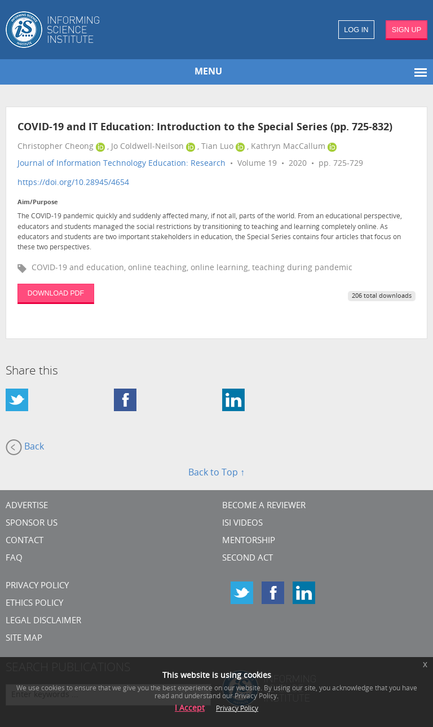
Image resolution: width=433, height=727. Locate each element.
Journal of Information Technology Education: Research (121, 164)
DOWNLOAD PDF (56, 293)
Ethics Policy (34, 604)
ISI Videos (242, 523)
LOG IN (356, 29)
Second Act (247, 558)
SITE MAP (24, 639)
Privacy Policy (37, 586)
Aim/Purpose (37, 203)
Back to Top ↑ (216, 473)
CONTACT (24, 541)
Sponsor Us (32, 523)
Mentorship (248, 541)
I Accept (190, 708)
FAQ (14, 558)
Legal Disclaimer (43, 621)
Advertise (27, 506)
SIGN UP (407, 29)
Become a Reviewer (264, 506)
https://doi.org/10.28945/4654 (73, 183)
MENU (208, 72)
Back (25, 447)
